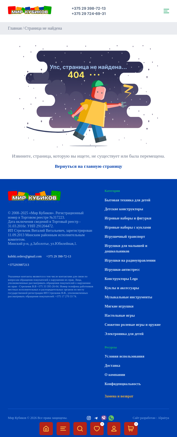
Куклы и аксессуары (122, 288)
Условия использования (124, 356)
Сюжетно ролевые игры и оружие (133, 325)
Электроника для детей (124, 334)
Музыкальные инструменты (128, 297)
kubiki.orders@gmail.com (25, 256)
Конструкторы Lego (121, 279)
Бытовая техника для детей (127, 200)
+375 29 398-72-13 (89, 8)
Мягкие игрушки (119, 306)
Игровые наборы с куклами (128, 227)
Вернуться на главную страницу (88, 166)
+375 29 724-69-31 (89, 14)
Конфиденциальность (123, 384)
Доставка (112, 366)
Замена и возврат (119, 396)
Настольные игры (120, 315)
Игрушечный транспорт (125, 237)
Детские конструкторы (124, 209)
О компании (115, 375)
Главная (15, 28)
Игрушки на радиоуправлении (130, 260)
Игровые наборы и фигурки (128, 218)
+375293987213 (18, 265)
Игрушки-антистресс (122, 270)
